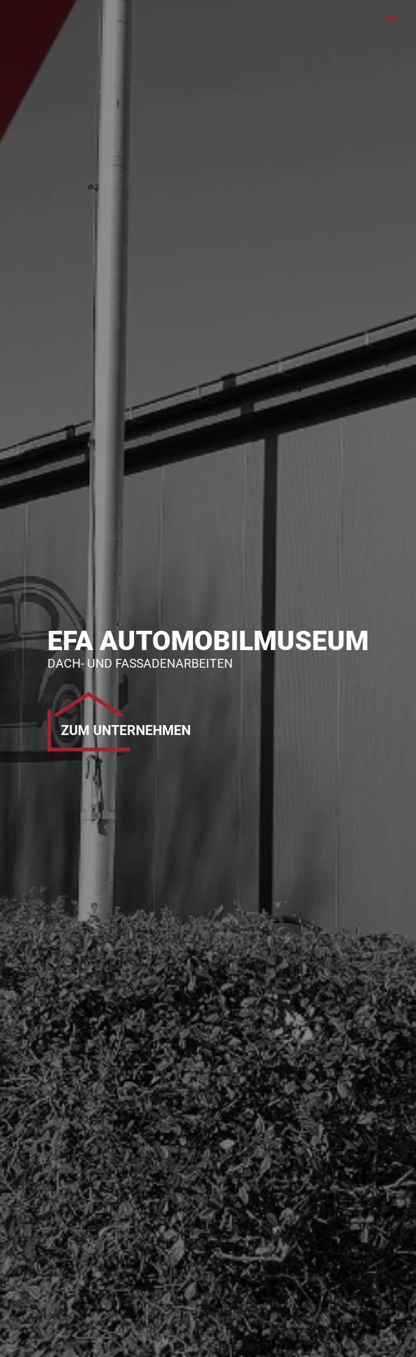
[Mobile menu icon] (392, 18)
